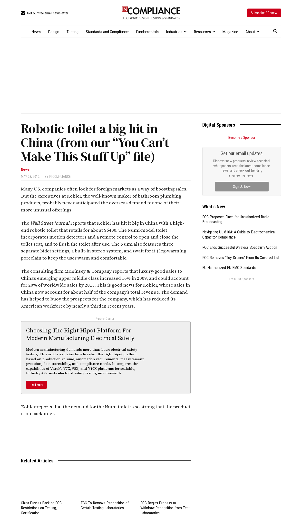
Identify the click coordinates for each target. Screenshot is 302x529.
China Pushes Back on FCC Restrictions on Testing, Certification (41, 508)
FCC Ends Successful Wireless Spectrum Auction (239, 247)
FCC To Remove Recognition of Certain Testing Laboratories (105, 505)
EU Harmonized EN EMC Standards (229, 267)
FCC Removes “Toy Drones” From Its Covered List (240, 257)
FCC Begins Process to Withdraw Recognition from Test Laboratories (165, 508)
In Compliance (60, 177)
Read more (36, 385)
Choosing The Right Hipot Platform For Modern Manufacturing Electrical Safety (80, 334)
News (25, 169)
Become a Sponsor (241, 137)
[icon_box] (44, 13)
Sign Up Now (242, 187)
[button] (275, 31)
